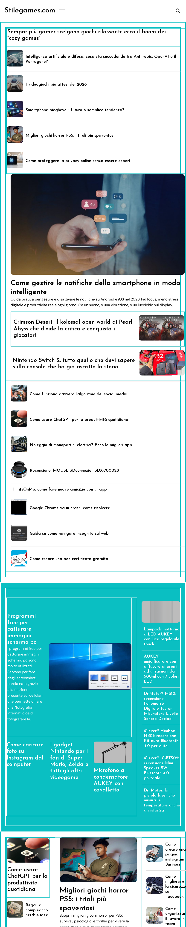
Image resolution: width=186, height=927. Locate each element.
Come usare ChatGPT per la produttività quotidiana (79, 420)
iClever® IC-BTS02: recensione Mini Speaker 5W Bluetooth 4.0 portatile (161, 768)
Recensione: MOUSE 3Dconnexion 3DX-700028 (74, 470)
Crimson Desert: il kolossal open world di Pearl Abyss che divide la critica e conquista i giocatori (73, 329)
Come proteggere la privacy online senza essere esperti (78, 161)
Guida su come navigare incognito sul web (69, 533)
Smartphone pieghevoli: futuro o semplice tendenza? (75, 110)
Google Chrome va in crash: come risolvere (70, 508)
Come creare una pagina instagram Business (175, 854)
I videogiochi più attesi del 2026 (56, 84)
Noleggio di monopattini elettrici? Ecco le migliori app (81, 445)
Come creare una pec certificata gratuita (69, 559)
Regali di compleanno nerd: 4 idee (37, 910)
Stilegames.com (30, 10)
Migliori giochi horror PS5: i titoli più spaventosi (70, 135)
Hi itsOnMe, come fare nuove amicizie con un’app (60, 489)
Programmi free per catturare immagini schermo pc (21, 629)
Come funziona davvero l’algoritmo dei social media (78, 394)
